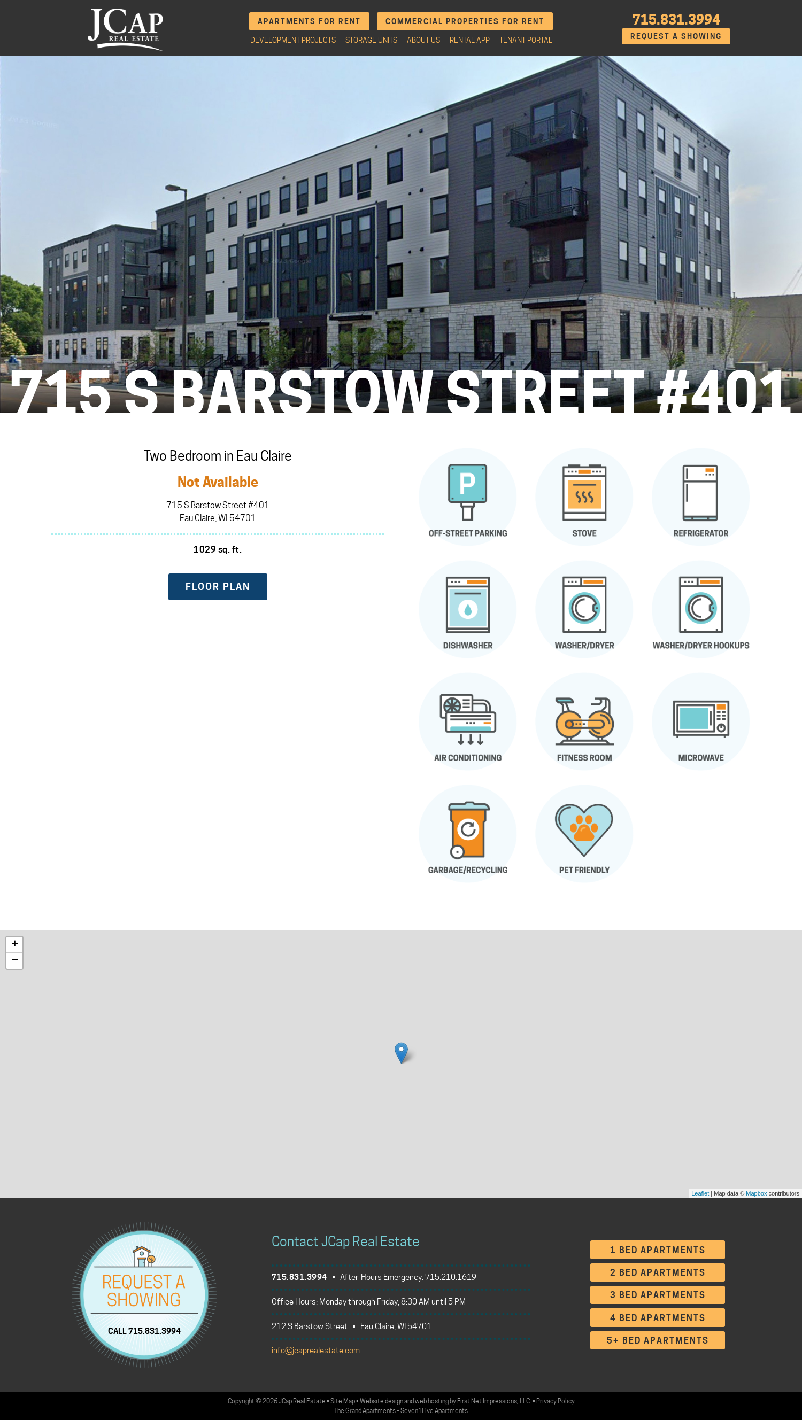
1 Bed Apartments (658, 1250)
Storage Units (371, 40)
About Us (423, 40)
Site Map (342, 1401)
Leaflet (700, 1193)
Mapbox (756, 1193)
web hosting (432, 1401)
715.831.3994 (676, 20)
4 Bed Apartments (658, 1318)
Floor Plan (218, 586)
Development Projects (293, 40)
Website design (381, 1401)
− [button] (14, 961)
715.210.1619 (450, 1277)
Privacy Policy (555, 1401)
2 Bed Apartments (658, 1273)
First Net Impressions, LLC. (494, 1401)
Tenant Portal (525, 40)
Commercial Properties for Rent (464, 21)
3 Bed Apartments (658, 1295)
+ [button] (14, 945)
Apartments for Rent (309, 21)
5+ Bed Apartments (658, 1341)
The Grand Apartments (365, 1411)
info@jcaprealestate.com (316, 1350)
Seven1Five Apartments (434, 1411)
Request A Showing (676, 36)
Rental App (470, 40)
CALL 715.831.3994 (144, 1331)
